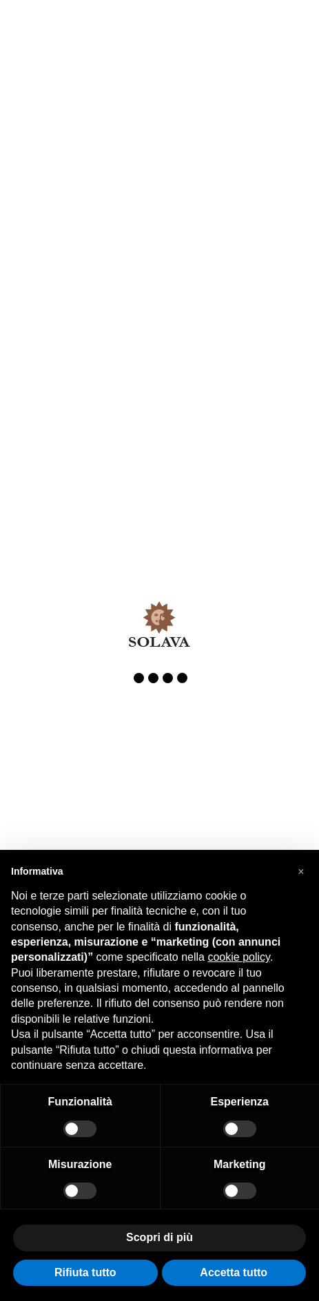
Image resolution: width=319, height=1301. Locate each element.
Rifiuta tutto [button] (85, 1272)
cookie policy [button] (238, 957)
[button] (301, 872)
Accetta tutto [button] (233, 1272)
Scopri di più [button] (159, 1237)
